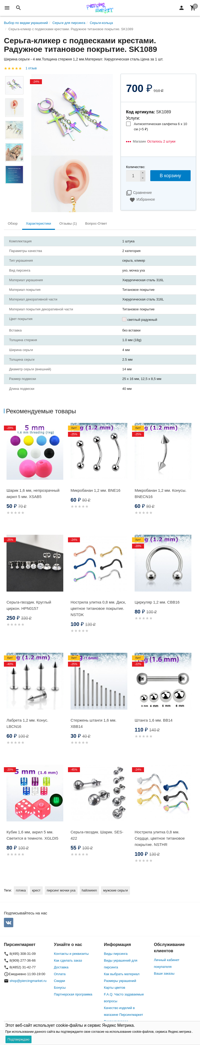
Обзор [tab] (13, 223)
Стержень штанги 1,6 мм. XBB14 (93, 723)
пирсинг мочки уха (61, 890)
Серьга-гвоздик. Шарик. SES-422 (97, 835)
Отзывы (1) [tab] (68, 223)
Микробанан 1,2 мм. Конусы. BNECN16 (160, 493)
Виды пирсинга (116, 954)
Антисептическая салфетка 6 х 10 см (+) (160, 126)
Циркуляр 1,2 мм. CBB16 (157, 602)
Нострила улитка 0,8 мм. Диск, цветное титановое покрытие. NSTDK (98, 608)
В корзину (170, 175)
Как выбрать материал (122, 974)
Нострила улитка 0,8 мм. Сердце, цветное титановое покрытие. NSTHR (160, 838)
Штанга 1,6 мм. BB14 (153, 720)
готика (21, 890)
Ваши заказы (164, 973)
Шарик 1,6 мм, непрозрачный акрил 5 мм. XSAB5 (33, 493)
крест (36, 890)
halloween (89, 890)
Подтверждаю (18, 1039)
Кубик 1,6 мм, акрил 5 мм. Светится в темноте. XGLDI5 (32, 835)
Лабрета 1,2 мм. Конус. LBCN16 (27, 723)
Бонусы (60, 987)
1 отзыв (31, 68)
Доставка (61, 967)
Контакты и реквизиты (71, 954)
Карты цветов (114, 987)
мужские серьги (115, 890)
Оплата (60, 974)
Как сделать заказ (68, 960)
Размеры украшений (120, 981)
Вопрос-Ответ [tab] (96, 223)
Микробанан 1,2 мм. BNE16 (95, 490)
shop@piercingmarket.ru (28, 981)
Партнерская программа (73, 994)
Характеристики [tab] (38, 223)
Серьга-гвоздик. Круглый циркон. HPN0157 (29, 605)
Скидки (59, 981)
